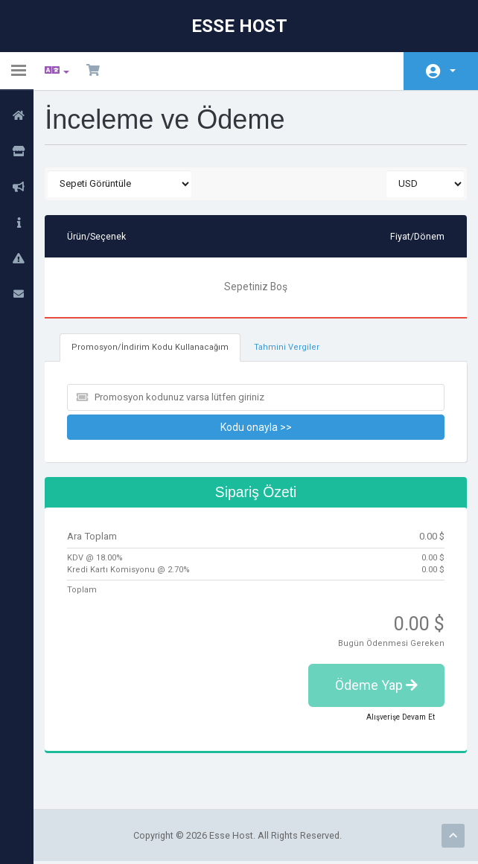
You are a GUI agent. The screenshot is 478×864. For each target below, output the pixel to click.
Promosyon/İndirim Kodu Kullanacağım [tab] (151, 348)
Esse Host (239, 26)
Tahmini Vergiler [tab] (285, 348)
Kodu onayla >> (257, 428)
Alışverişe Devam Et (400, 719)
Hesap (453, 70)
